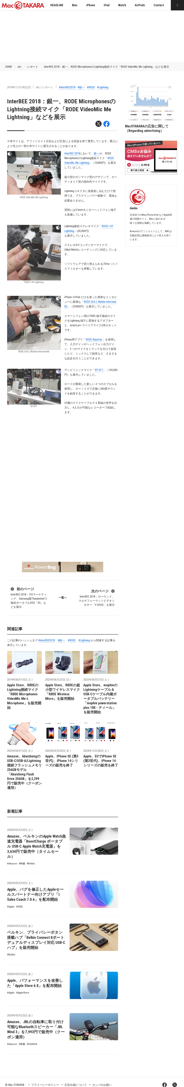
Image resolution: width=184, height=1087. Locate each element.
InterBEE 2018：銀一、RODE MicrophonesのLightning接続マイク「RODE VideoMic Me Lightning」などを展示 (106, 66)
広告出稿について (76, 1084)
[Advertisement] (92, 36)
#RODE (91, 87)
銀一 (96, 153)
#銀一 (81, 87)
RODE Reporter (94, 339)
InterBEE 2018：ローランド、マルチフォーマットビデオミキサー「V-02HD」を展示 (97, 598)
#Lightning (102, 87)
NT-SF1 (99, 370)
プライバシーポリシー (45, 1084)
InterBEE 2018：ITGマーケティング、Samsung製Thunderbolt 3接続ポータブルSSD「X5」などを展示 (29, 597)
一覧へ (62, 597)
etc (19, 66)
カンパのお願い (102, 1084)
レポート (32, 66)
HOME (8, 66)
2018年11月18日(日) (19, 87)
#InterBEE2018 (67, 87)
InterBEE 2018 (72, 153)
